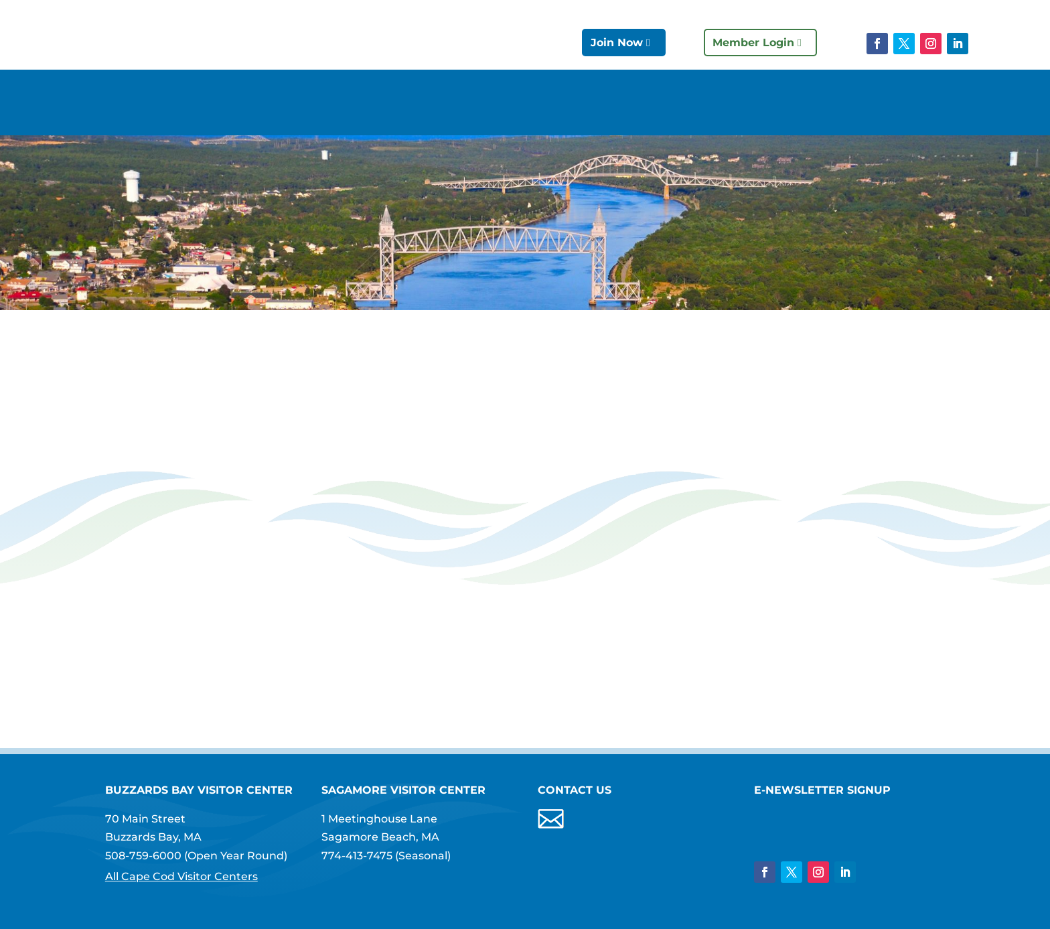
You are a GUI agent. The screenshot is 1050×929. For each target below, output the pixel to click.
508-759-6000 (143, 855)
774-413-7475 (356, 855)
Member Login (753, 42)
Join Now (617, 42)
